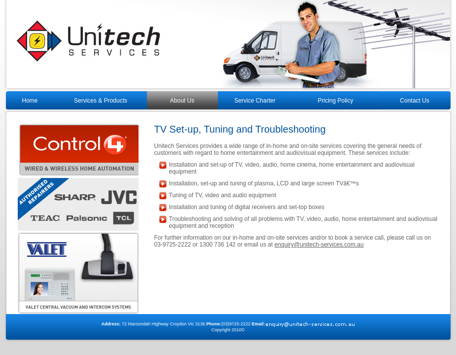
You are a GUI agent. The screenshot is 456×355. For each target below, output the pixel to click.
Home (30, 100)
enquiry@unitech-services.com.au (319, 244)
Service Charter (254, 100)
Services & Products (100, 100)
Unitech (228, 45)
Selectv (78, 274)
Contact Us (414, 100)
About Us (182, 100)
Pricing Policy (335, 100)
